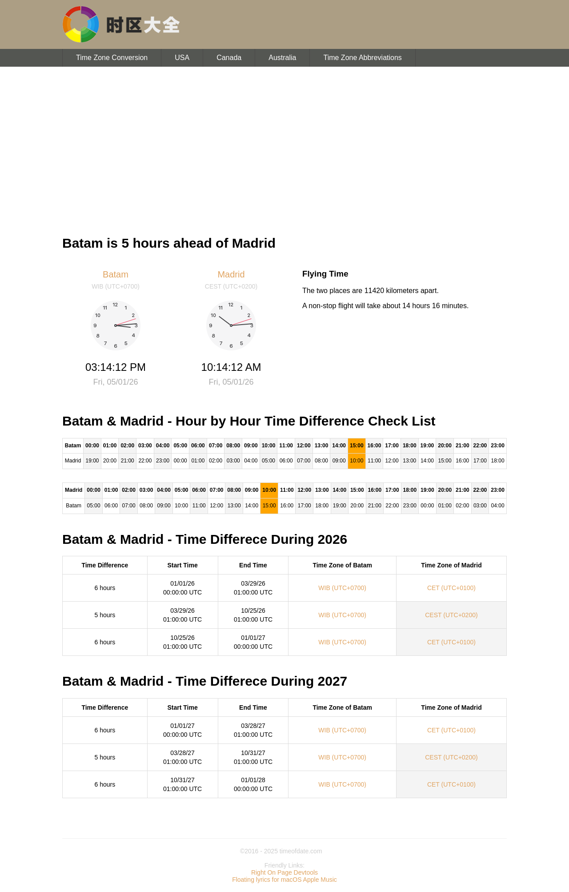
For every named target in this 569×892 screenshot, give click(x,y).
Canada (228, 57)
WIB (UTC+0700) (342, 587)
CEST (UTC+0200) (451, 615)
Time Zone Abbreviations (362, 57)
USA (182, 57)
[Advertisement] (284, 146)
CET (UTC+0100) (451, 587)
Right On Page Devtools (284, 872)
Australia (282, 57)
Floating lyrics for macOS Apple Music (284, 879)
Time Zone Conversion (112, 57)
